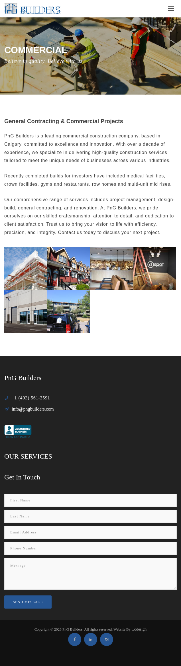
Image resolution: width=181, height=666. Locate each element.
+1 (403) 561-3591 (31, 397)
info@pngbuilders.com (33, 409)
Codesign (139, 629)
